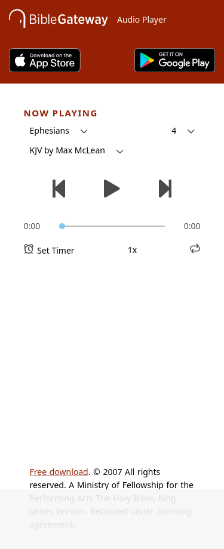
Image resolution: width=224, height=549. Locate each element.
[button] (59, 130)
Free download (59, 471)
